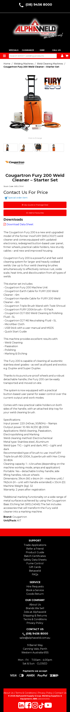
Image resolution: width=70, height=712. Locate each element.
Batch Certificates (35, 556)
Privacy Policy (35, 623)
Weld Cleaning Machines (50, 63)
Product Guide (35, 552)
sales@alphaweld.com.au (35, 637)
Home (6, 63)
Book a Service (35, 590)
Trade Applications (35, 545)
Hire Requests (35, 586)
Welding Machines (23, 63)
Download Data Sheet (20, 224)
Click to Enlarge (35, 138)
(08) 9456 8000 (39, 4)
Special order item (17, 197)
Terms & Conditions (35, 619)
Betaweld (35, 570)
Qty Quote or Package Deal (36, 205)
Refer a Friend (35, 548)
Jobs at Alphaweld (35, 611)
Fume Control (35, 563)
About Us (35, 604)
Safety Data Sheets (35, 559)
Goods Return (35, 593)
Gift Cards (35, 567)
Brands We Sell (35, 608)
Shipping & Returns (35, 615)
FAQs (35, 574)
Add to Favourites (36, 213)
